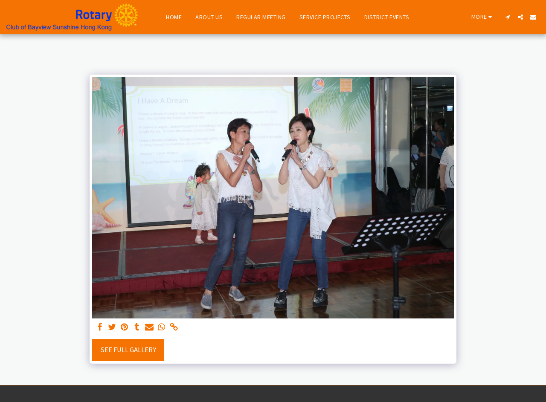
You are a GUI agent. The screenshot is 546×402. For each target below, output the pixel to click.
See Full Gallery (128, 349)
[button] (508, 17)
